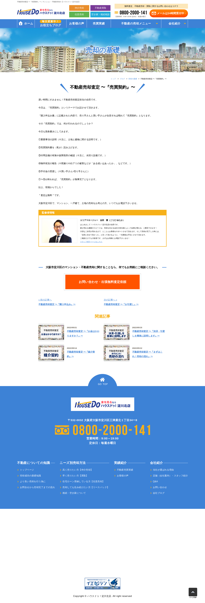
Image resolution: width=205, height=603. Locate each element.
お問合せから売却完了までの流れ (37, 487)
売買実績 (99, 23)
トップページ (27, 470)
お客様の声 (76, 23)
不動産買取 (100, 8)
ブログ (122, 79)
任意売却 (79, 14)
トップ (113, 79)
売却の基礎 (132, 79)
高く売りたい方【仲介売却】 (77, 470)
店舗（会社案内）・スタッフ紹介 (170, 475)
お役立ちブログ (50, 23)
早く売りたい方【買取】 (75, 475)
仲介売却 (79, 8)
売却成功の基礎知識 (30, 475)
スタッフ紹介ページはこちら (91, 242)
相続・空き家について (74, 493)
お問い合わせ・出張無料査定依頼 (102, 282)
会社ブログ (159, 493)
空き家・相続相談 (100, 14)
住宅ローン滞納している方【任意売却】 (83, 481)
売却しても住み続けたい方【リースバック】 (85, 487)
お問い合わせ (160, 487)
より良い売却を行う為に (33, 481)
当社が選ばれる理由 (163, 470)
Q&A (155, 481)
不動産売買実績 (125, 470)
